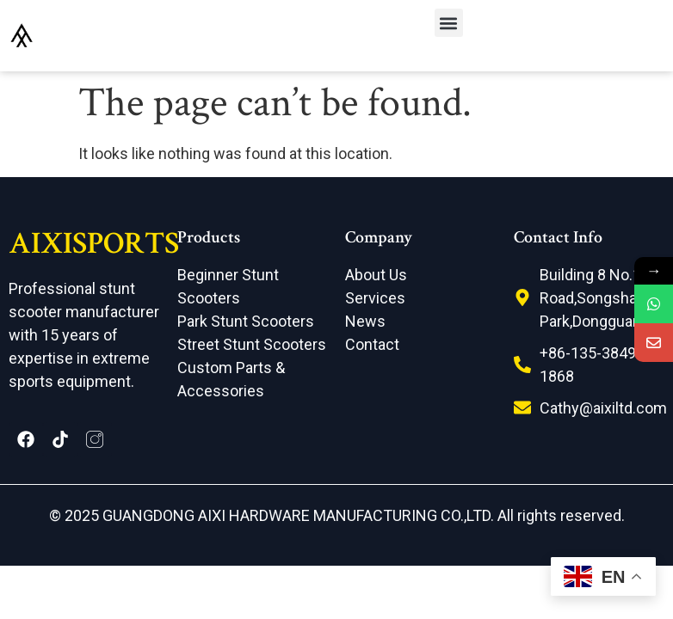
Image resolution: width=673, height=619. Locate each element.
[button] (449, 23)
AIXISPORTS (94, 244)
